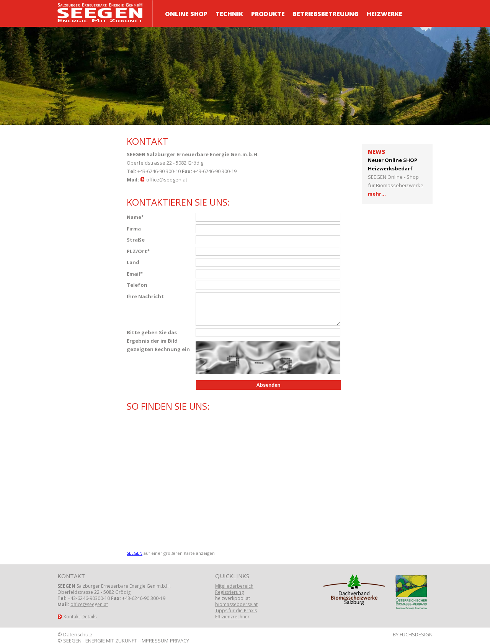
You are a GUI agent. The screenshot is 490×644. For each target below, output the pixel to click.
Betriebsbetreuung (326, 14)
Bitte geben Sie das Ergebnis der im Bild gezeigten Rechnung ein (158, 341)
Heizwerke (384, 14)
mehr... (377, 193)
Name (135, 217)
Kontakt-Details (80, 616)
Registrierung (229, 592)
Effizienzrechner (232, 616)
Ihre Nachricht (145, 296)
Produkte (268, 14)
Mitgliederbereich (234, 586)
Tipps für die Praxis (236, 610)
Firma (134, 228)
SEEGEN (134, 553)
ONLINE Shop (186, 14)
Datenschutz (78, 634)
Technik (229, 14)
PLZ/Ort (138, 251)
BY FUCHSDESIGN (413, 634)
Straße (136, 239)
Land (133, 262)
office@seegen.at (166, 179)
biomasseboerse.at (236, 604)
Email (135, 273)
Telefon (137, 284)
